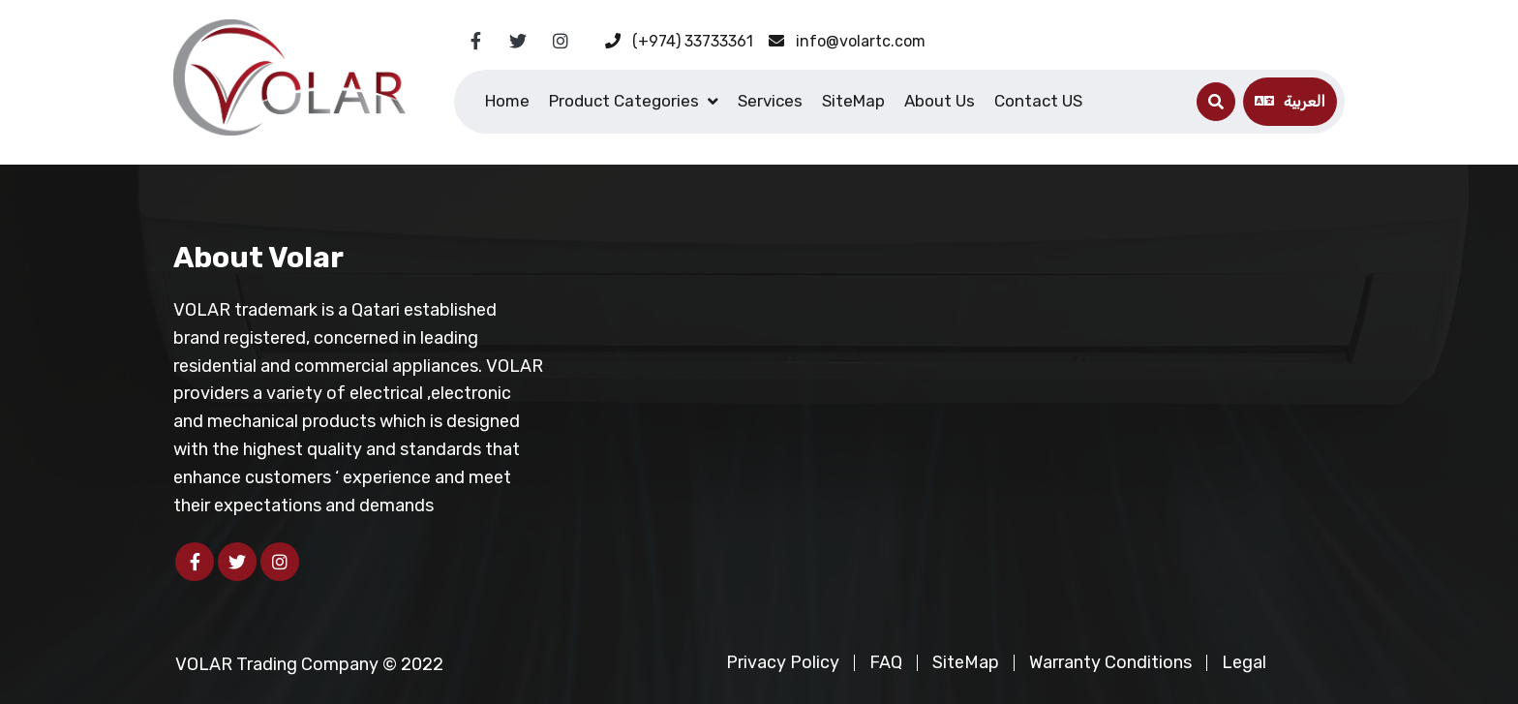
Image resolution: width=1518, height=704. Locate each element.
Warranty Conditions (1110, 662)
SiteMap (853, 100)
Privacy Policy (782, 662)
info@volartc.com (847, 41)
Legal (1244, 662)
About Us (939, 100)
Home (507, 100)
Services (770, 100)
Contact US (1038, 100)
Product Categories (624, 100)
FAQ (885, 662)
